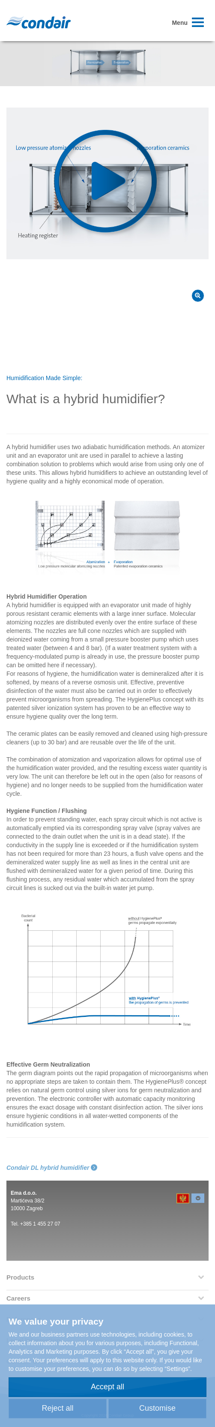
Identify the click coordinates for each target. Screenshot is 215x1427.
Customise (157, 1408)
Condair (38, 22)
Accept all (107, 1386)
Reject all (57, 1408)
